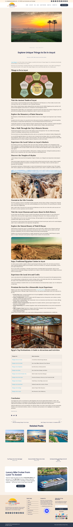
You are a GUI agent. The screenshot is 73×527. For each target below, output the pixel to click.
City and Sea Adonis (40, 289)
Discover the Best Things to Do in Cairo (36, 459)
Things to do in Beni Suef (17, 384)
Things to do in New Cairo (17, 377)
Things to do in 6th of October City (19, 373)
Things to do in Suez (16, 370)
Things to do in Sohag (16, 387)
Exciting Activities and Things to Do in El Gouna (58, 459)
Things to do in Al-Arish (17, 359)
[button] (11, 415)
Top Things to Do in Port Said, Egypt (14, 459)
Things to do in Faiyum (16, 380)
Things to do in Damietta (17, 366)
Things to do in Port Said (17, 363)
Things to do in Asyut (16, 391)
